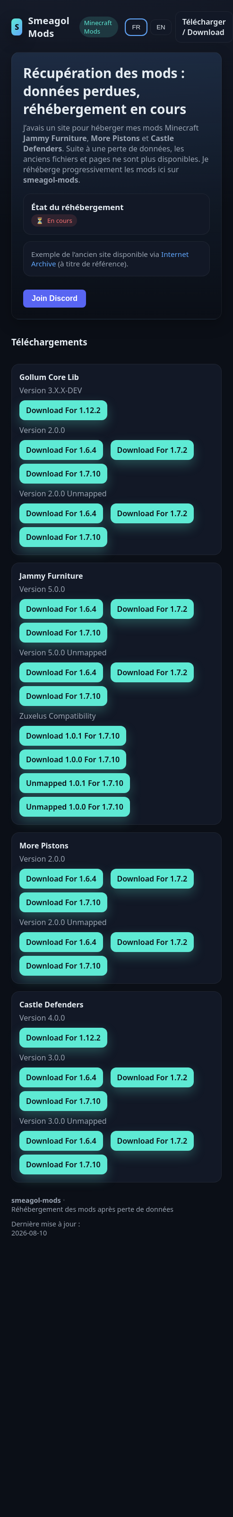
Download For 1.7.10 (63, 473)
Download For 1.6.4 (61, 450)
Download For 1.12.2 (63, 410)
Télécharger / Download (204, 27)
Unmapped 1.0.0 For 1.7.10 (74, 807)
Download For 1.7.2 (152, 450)
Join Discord (55, 298)
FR (136, 27)
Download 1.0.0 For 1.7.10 (73, 759)
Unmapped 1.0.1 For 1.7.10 (74, 783)
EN (160, 27)
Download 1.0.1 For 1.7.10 (73, 736)
